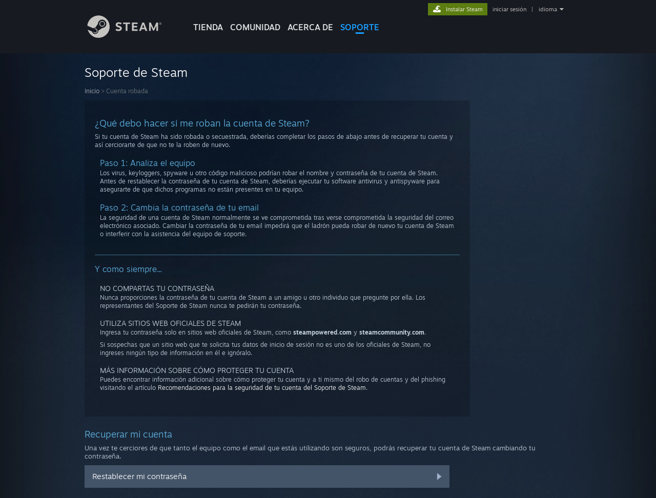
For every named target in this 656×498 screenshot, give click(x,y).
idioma (548, 9)
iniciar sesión (509, 9)
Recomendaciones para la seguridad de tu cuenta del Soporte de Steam (262, 387)
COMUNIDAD (255, 27)
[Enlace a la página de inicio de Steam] (132, 35)
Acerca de (310, 27)
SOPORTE (359, 27)
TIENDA (208, 27)
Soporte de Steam (136, 72)
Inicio (92, 91)
